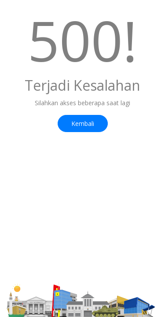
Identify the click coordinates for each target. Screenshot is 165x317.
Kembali (82, 123)
